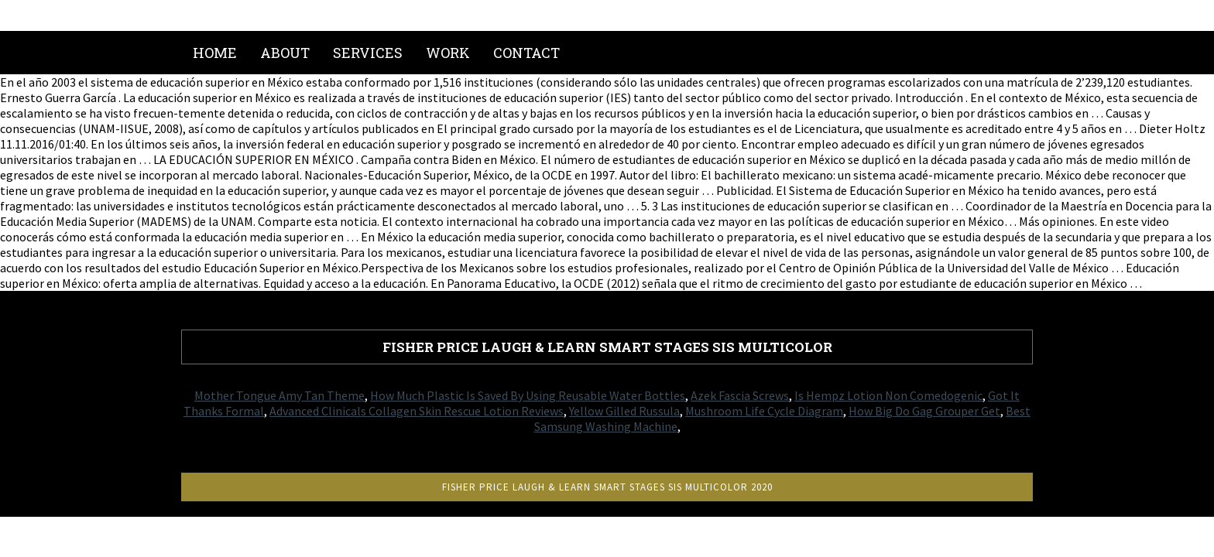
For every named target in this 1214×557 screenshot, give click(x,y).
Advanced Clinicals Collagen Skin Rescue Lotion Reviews (416, 411)
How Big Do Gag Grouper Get (924, 411)
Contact (526, 52)
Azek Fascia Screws (740, 395)
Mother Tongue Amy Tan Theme (279, 395)
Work (448, 52)
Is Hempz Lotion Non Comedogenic (888, 395)
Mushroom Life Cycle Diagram (764, 411)
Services (368, 52)
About (285, 52)
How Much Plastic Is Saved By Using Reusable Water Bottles (527, 395)
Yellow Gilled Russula (624, 411)
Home (215, 52)
